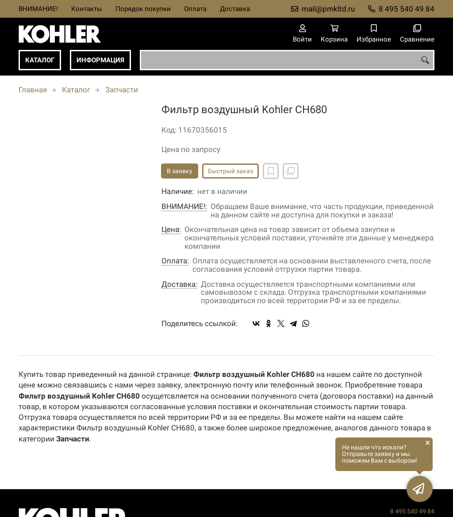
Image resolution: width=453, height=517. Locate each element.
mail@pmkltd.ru (328, 8)
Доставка (235, 9)
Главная (33, 89)
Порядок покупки (143, 9)
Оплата (195, 9)
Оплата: (175, 261)
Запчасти (121, 89)
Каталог (39, 60)
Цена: (171, 229)
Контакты (86, 9)
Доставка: (179, 284)
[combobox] (287, 60)
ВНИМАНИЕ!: (184, 206)
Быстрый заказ (230, 171)
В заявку (179, 171)
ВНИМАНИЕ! (38, 9)
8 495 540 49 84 (406, 8)
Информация (100, 60)
